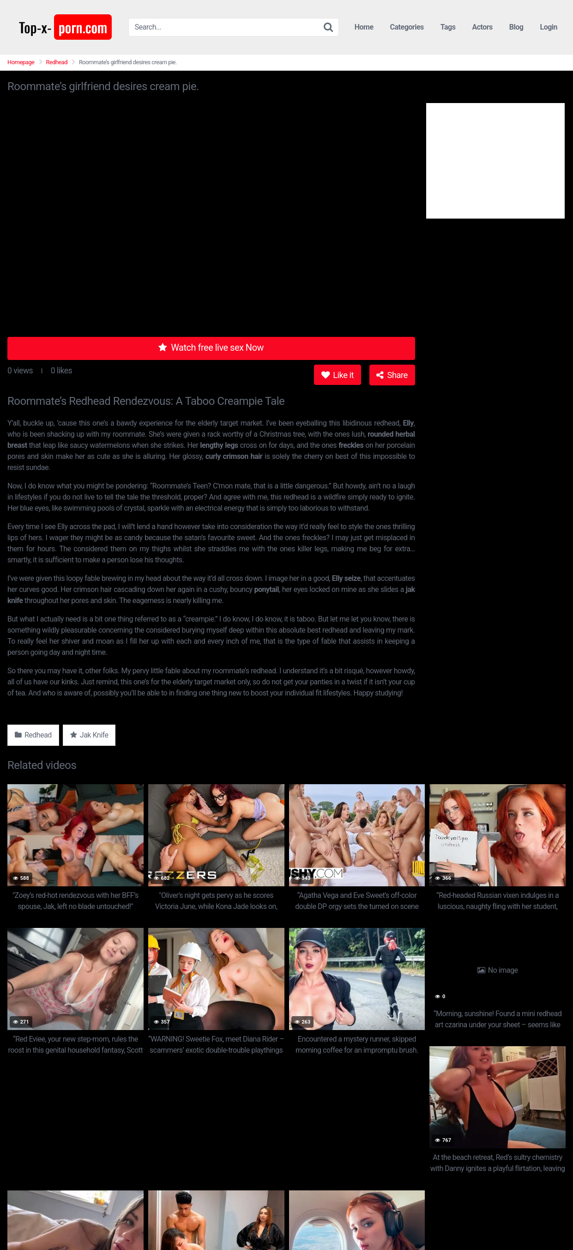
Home (364, 27)
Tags (448, 27)
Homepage (21, 62)
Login (548, 27)
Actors (482, 27)
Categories (407, 27)
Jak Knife (89, 735)
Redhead (56, 62)
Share (391, 375)
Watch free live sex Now (211, 347)
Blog (516, 27)
